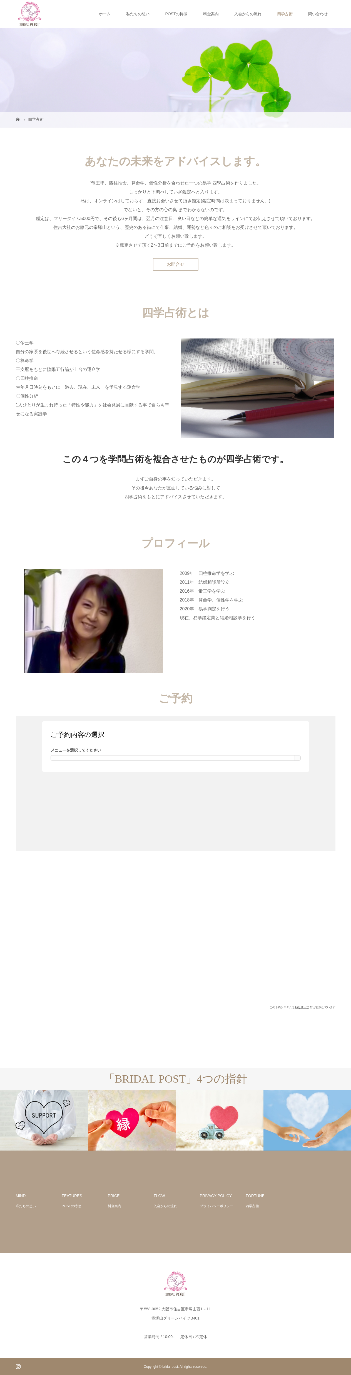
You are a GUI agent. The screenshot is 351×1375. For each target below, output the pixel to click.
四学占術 (285, 14)
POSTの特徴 (176, 14)
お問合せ (176, 264)
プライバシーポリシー (216, 1206)
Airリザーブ (303, 1007)
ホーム (105, 14)
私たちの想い (138, 14)
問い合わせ (318, 14)
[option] (44, 1120)
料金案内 (211, 14)
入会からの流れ (248, 14)
